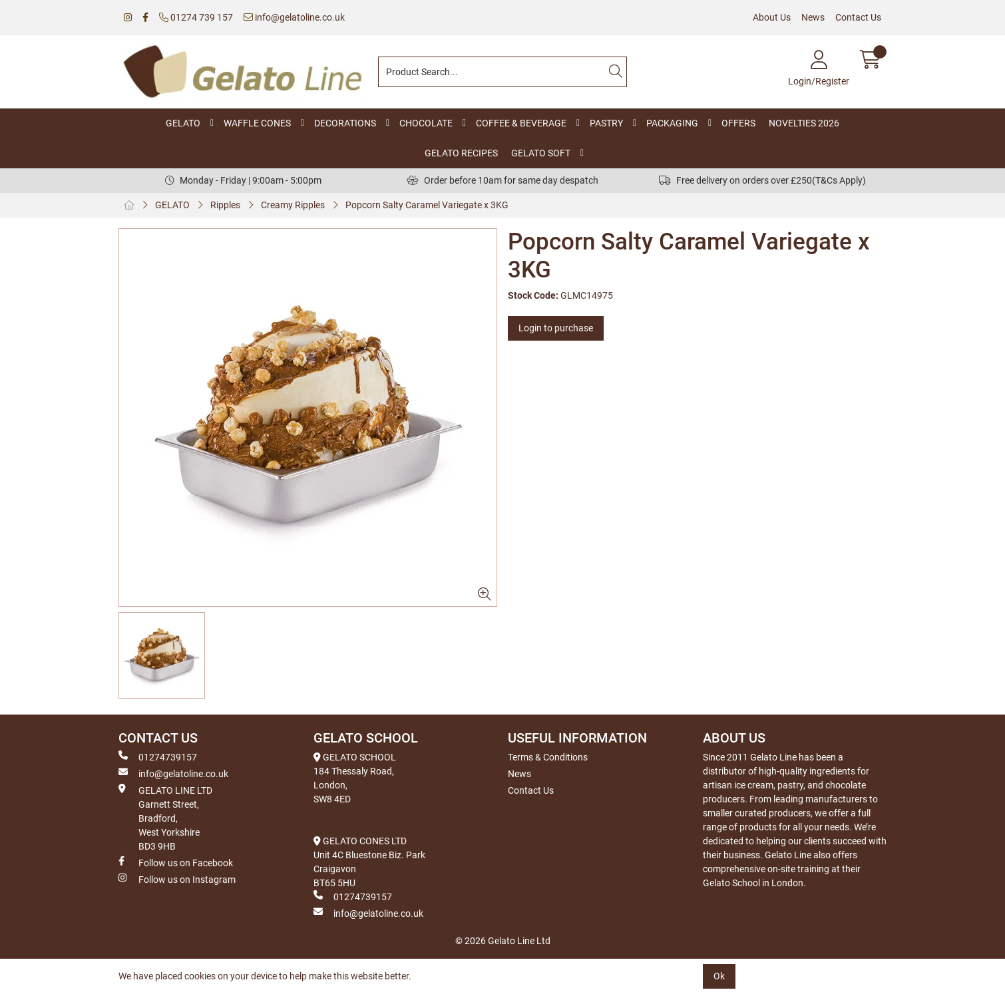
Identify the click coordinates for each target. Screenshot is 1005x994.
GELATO (183, 123)
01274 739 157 (196, 17)
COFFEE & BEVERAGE (521, 123)
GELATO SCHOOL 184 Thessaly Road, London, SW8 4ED (354, 778)
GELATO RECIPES (461, 153)
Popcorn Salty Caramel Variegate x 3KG (426, 205)
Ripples (225, 205)
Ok (719, 976)
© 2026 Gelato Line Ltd (502, 940)
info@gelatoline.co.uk (294, 17)
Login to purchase (555, 328)
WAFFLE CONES (257, 123)
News (813, 17)
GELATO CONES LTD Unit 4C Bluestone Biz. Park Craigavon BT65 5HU (369, 862)
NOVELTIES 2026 (804, 123)
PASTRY (606, 123)
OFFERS (738, 123)
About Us (772, 17)
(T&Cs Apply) (839, 180)
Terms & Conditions (548, 757)
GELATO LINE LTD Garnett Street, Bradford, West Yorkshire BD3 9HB (165, 818)
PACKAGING (672, 123)
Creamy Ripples (293, 205)
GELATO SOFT (540, 153)
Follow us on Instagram (177, 879)
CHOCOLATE (426, 123)
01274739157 (157, 756)
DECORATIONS (345, 123)
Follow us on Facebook (175, 862)
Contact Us (858, 17)
